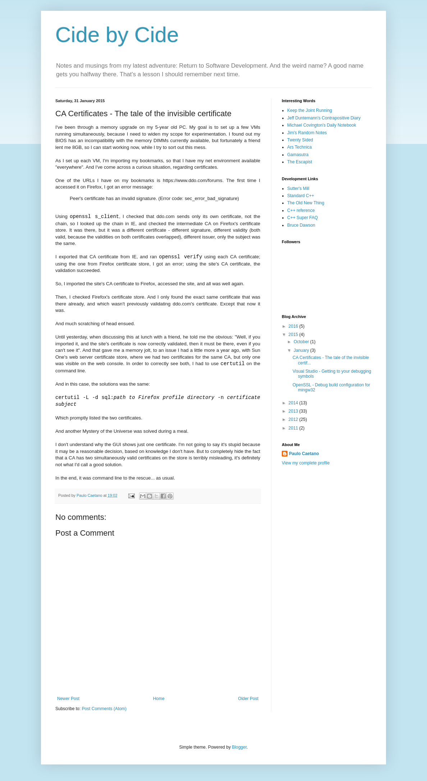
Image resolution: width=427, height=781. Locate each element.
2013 (294, 411)
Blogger (239, 749)
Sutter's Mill (298, 188)
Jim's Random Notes (307, 132)
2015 (294, 334)
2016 (294, 326)
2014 (294, 402)
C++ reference (301, 210)
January (302, 350)
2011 (294, 428)
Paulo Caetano (304, 453)
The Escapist (299, 161)
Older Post (248, 700)
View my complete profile (306, 463)
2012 (294, 419)
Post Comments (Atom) (104, 710)
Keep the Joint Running (309, 110)
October (302, 341)
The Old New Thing (305, 202)
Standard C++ (300, 195)
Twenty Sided (300, 139)
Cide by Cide (117, 35)
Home (159, 700)
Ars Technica (299, 147)
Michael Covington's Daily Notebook (321, 125)
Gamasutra (297, 154)
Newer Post (68, 700)
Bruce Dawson (301, 225)
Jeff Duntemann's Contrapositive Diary (324, 118)
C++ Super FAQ (302, 217)
